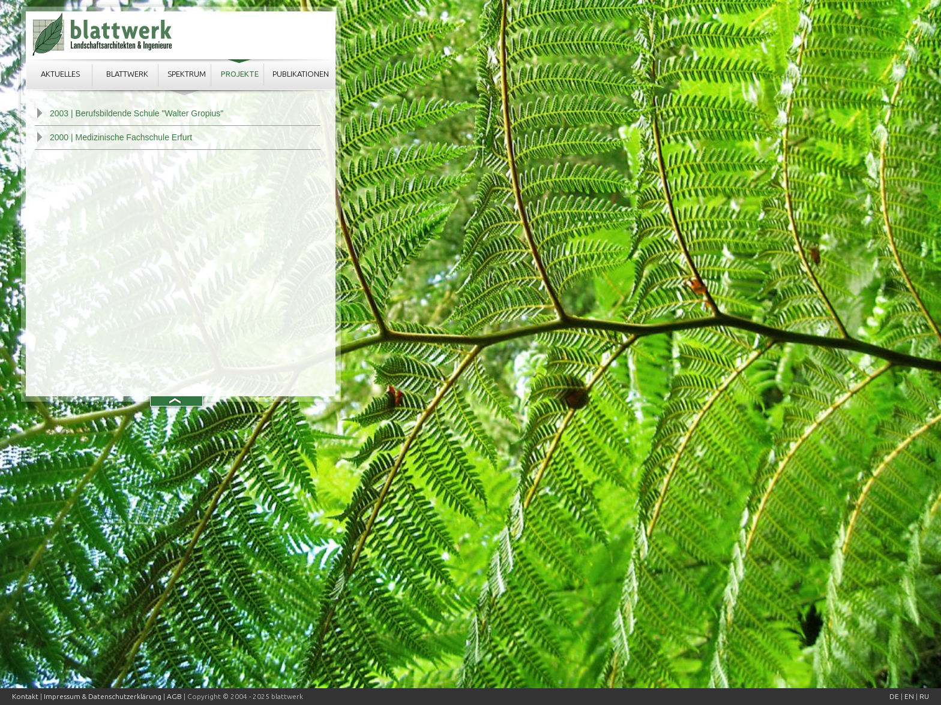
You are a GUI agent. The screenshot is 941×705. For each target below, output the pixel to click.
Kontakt (25, 696)
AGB (174, 696)
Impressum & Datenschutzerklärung (102, 696)
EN (909, 696)
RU (924, 696)
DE (894, 696)
